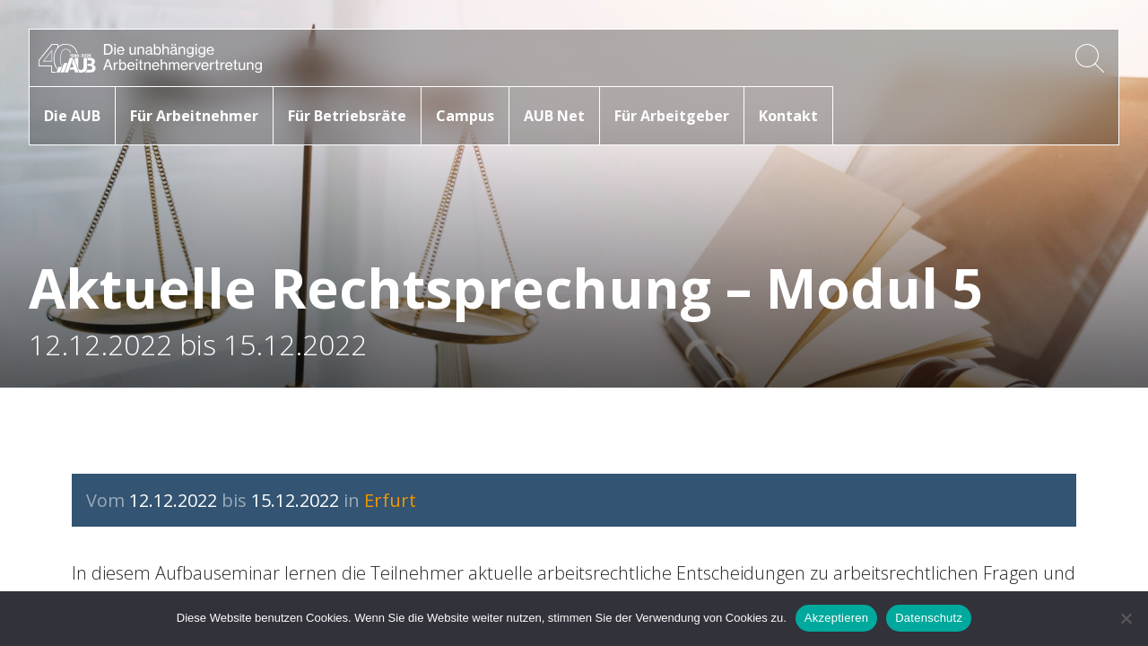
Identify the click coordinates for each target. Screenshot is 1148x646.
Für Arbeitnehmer (194, 116)
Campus (465, 116)
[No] (1126, 618)
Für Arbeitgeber (671, 116)
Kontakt (788, 116)
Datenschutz (928, 617)
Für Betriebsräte (347, 116)
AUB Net (554, 116)
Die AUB (72, 116)
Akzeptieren (836, 617)
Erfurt (390, 500)
